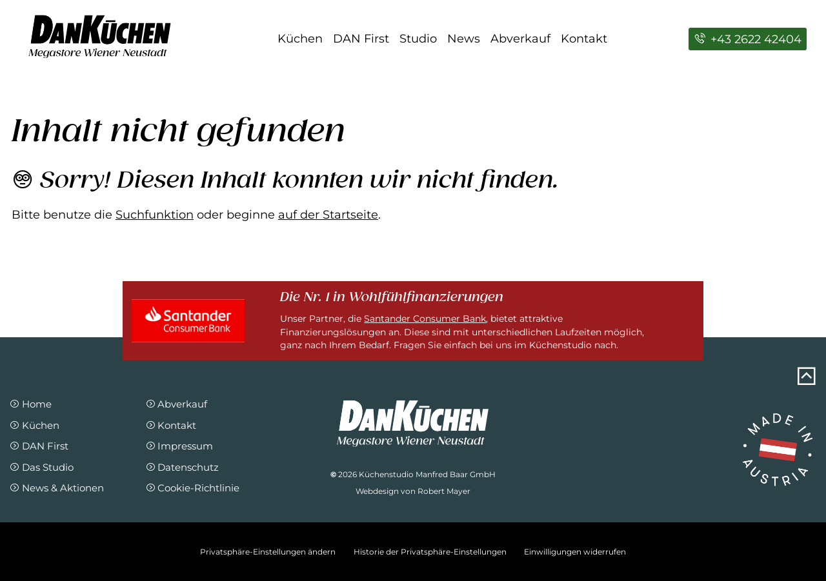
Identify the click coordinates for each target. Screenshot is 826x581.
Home (30, 404)
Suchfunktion (155, 215)
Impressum (179, 446)
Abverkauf (520, 39)
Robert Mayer (444, 491)
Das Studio (41, 467)
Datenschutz (182, 467)
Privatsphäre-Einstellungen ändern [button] (268, 551)
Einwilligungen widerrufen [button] (575, 551)
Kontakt (584, 39)
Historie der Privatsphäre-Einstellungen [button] (430, 551)
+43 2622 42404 (747, 39)
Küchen (300, 39)
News (463, 39)
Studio (418, 39)
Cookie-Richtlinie (192, 488)
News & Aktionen (56, 488)
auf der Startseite (328, 215)
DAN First (361, 39)
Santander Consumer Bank (425, 318)
